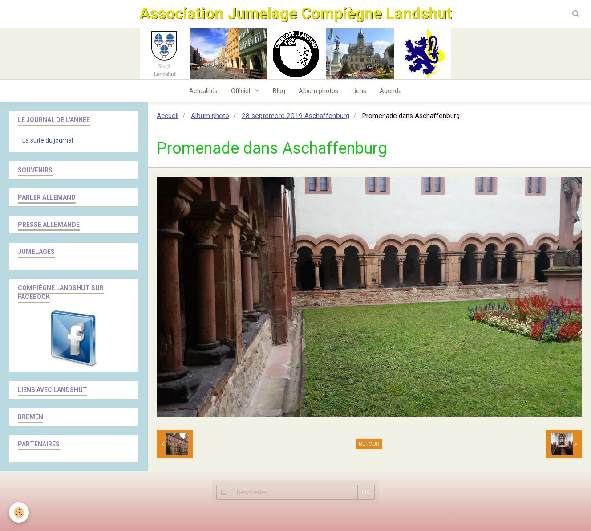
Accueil (167, 116)
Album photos (318, 90)
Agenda (391, 90)
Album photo (210, 116)
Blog (279, 90)
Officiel (241, 90)
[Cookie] (19, 512)
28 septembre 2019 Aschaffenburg (295, 116)
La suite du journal (47, 140)
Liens (359, 90)
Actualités (203, 90)
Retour (369, 444)
